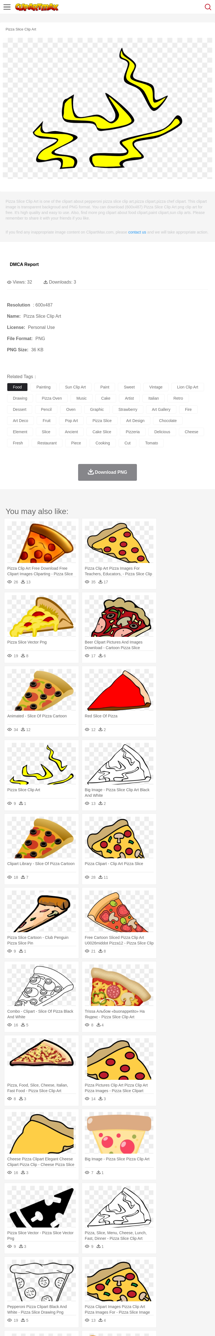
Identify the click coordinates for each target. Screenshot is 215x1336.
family (64, 1283)
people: (13, 1283)
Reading (93, 1292)
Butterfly (60, 1275)
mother (78, 1283)
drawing (20, 398)
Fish (160, 1275)
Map (159, 1292)
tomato (151, 443)
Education (123, 1292)
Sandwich (125, 1300)
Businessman (97, 1283)
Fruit (99, 1300)
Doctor (116, 1283)
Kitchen (177, 1300)
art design (135, 420)
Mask (28, 1283)
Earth (98, 1267)
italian (153, 398)
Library (192, 1292)
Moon (180, 1267)
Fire (109, 1267)
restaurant (47, 443)
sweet (129, 387)
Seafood (143, 1300)
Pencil (107, 1292)
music (81, 398)
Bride (51, 1283)
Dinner (192, 1300)
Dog (109, 1275)
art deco (20, 420)
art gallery (161, 409)
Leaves (56, 1267)
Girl (186, 1283)
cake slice (101, 432)
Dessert (56, 1300)
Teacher (45, 1292)
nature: (12, 1266)
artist (129, 398)
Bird (47, 1275)
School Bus (143, 1292)
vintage (155, 387)
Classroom (75, 1292)
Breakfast (27, 1300)
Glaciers (135, 1267)
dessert (19, 409)
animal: (13, 1275)
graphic (97, 409)
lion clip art (187, 387)
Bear (36, 1275)
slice (46, 432)
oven (70, 409)
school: (13, 1291)
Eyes (137, 1283)
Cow (98, 1275)
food (17, 387)
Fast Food (84, 1300)
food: (11, 1300)
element (20, 432)
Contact (66, 1324)
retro (178, 398)
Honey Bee (186, 1275)
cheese (191, 432)
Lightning (165, 1267)
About (11, 1324)
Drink (70, 1300)
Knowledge (174, 1292)
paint (104, 387)
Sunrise (193, 1267)
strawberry (127, 409)
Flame (120, 1267)
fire (188, 409)
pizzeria (133, 432)
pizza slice (101, 420)
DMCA (83, 1324)
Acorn (27, 1267)
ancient (71, 432)
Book (59, 1292)
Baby (39, 1283)
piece (76, 443)
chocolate (168, 420)
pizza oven (52, 398)
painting (43, 387)
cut (128, 443)
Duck (119, 1275)
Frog (170, 1275)
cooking (102, 443)
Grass (149, 1267)
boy (196, 1283)
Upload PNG (104, 1324)
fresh (18, 443)
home (165, 1283)
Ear (127, 1283)
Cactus (71, 1267)
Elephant (146, 1275)
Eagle (131, 1275)
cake (106, 398)
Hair (177, 1283)
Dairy (42, 1300)
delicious (162, 432)
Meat (110, 1300)
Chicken (85, 1275)
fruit (46, 420)
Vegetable (160, 1300)
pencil (46, 409)
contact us (137, 232)
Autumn (41, 1267)
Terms (25, 1324)
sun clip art (75, 387)
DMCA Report (24, 264)
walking (151, 1283)
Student (29, 1292)
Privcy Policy (45, 1324)
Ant (26, 1275)
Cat (72, 1275)
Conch (85, 1267)
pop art (71, 420)
